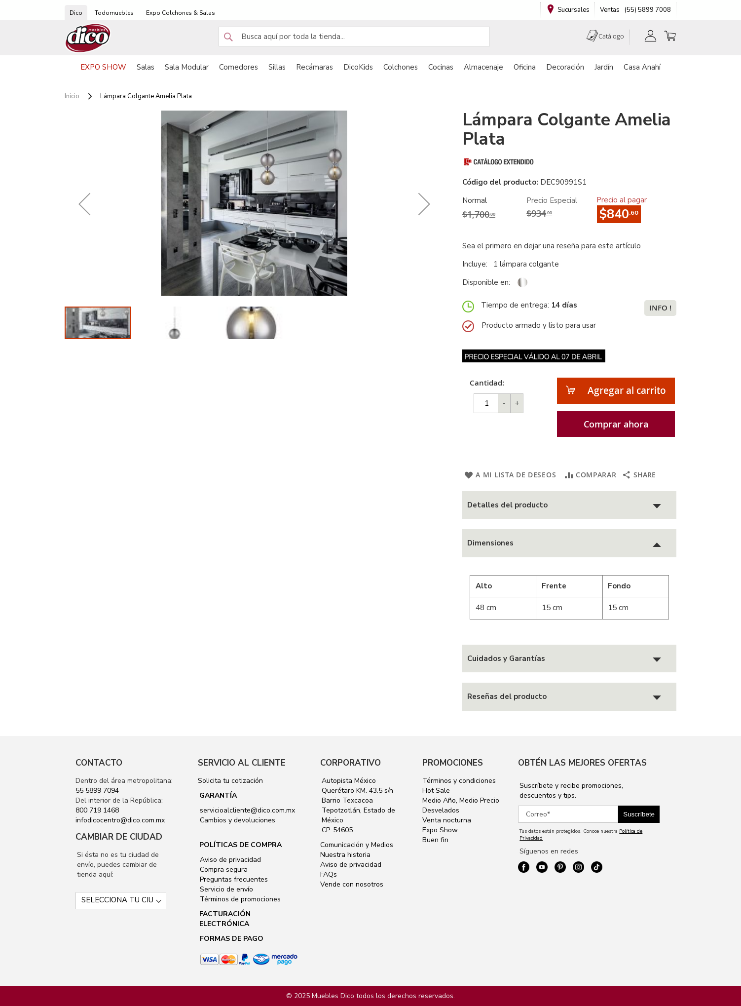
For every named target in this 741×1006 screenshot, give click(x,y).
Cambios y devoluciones (236, 820)
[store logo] (88, 38)
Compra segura (223, 869)
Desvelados (440, 810)
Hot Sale (436, 790)
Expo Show (440, 830)
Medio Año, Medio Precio (460, 800)
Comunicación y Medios (356, 845)
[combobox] (354, 36)
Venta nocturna (446, 820)
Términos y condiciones (459, 780)
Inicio (72, 96)
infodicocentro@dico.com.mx (120, 820)
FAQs (328, 874)
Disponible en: (486, 282)
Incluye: (476, 264)
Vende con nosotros (351, 884)
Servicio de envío (225, 889)
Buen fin (435, 840)
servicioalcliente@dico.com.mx (247, 810)
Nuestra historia (345, 854)
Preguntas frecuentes (233, 879)
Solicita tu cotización (230, 780)
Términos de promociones (239, 899)
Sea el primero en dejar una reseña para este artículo (551, 246)
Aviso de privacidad (229, 859)
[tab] (569, 505)
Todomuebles (114, 13)
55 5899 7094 (97, 790)
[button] (84, 204)
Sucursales (573, 9)
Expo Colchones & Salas (180, 13)
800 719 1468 (97, 810)
